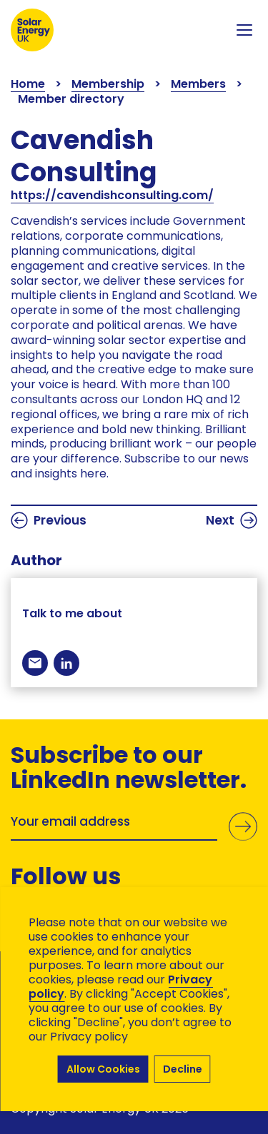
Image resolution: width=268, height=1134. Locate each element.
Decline (182, 1069)
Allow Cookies (103, 1069)
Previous (48, 520)
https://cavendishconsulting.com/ (112, 195)
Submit (243, 826)
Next (231, 520)
